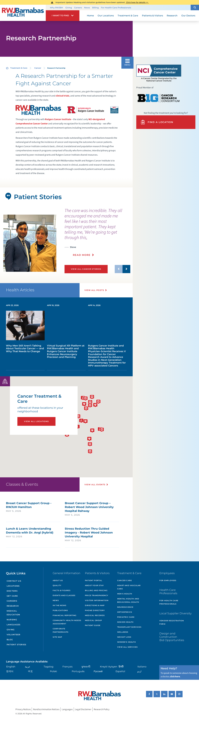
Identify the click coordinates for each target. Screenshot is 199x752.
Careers (78, 7)
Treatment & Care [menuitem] (128, 15)
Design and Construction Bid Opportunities (171, 637)
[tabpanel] (29, 243)
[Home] (23, 12)
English (10, 666)
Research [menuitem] (172, 15)
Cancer (37, 68)
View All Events (94, 484)
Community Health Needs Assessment (67, 622)
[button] (195, 7)
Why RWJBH (56, 7)
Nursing (12, 619)
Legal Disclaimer (83, 709)
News (87, 7)
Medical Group (93, 620)
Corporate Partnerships (60, 630)
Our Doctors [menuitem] (188, 15)
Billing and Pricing (96, 590)
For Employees (167, 580)
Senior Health (125, 622)
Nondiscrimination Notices (46, 709)
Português (78, 671)
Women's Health (126, 642)
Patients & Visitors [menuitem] (152, 15)
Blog (10, 639)
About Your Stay (94, 585)
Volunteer (13, 634)
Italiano (141, 666)
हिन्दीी (121, 666)
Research (13, 606)
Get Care (12, 596)
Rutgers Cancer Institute (58, 119)
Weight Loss (124, 637)
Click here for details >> (137, 2)
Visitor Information (96, 600)
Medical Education (13, 613)
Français (67, 666)
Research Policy (101, 709)
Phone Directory (95, 610)
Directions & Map (95, 605)
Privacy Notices (23, 709)
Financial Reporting (64, 615)
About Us (58, 580)
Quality (57, 585)
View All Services (127, 647)
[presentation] (97, 234)
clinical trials (62, 95)
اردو (139, 671)
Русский (98, 671)
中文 (30, 671)
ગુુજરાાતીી (85, 666)
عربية (27, 666)
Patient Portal (93, 580)
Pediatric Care (125, 617)
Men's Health (124, 594)
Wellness (122, 632)
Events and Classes (64, 595)
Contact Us (14, 581)
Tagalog (48, 666)
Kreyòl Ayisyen (108, 666)
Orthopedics (124, 612)
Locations (13, 586)
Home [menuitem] (90, 15)
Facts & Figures (62, 590)
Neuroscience (125, 607)
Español (120, 671)
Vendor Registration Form (171, 622)
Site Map (57, 637)
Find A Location (156, 122)
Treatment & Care (18, 68)
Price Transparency (96, 595)
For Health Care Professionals (116, 7)
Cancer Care (124, 580)
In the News (59, 605)
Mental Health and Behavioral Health (128, 600)
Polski (53, 671)
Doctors (12, 591)
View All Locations (36, 421)
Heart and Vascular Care (129, 587)
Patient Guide (93, 625)
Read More (82, 254)
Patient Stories (16, 644)
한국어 (9, 671)
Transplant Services (129, 627)
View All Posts (94, 290)
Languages (13, 624)
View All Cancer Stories (86, 269)
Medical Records (95, 615)
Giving (68, 7)
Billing (95, 7)
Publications (60, 610)
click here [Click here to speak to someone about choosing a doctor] (175, 676)
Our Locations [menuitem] (106, 15)
